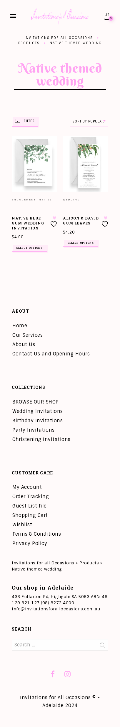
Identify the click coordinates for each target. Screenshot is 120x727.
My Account (27, 487)
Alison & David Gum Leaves (81, 220)
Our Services (27, 335)
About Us (23, 344)
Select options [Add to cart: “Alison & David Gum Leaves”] (80, 242)
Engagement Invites (31, 199)
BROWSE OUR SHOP (35, 402)
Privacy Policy (29, 543)
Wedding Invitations (37, 411)
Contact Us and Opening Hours (51, 354)
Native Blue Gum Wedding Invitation (28, 223)
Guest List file (29, 506)
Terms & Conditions (36, 534)
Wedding (71, 199)
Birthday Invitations (37, 421)
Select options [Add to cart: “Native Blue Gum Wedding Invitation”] (29, 247)
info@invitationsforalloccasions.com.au (56, 609)
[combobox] (89, 121)
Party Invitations (33, 430)
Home (19, 326)
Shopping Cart (30, 515)
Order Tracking (30, 496)
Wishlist (22, 525)
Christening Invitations (41, 439)
